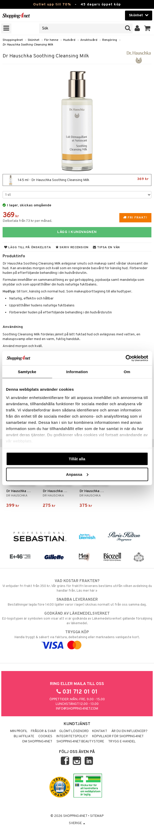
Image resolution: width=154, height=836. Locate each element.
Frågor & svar (43, 731)
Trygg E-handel (122, 742)
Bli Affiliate (24, 736)
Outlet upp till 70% (52, 4)
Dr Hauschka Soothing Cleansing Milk (28, 45)
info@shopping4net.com (77, 709)
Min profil (18, 731)
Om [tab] (127, 372)
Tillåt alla (77, 459)
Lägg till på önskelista (27, 247)
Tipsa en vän (106, 247)
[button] (147, 28)
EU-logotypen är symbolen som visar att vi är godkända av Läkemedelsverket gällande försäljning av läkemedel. (77, 618)
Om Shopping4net (37, 742)
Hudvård (69, 40)
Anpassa (77, 474)
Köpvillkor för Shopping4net (118, 736)
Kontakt (99, 731)
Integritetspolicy (72, 736)
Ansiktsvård (88, 40)
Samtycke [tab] (27, 372)
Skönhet (33, 40)
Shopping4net (13, 40)
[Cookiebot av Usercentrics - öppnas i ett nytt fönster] (125, 358)
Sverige (77, 823)
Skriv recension (72, 247)
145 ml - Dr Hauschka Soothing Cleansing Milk (77, 180)
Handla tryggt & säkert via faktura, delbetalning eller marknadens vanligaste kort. (77, 639)
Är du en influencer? (129, 731)
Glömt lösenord (74, 731)
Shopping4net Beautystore (80, 742)
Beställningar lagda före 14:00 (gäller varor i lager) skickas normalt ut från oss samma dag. (77, 602)
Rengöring (109, 40)
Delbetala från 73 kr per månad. (27, 221)
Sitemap (97, 816)
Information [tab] (77, 372)
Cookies (45, 736)
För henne (51, 40)
